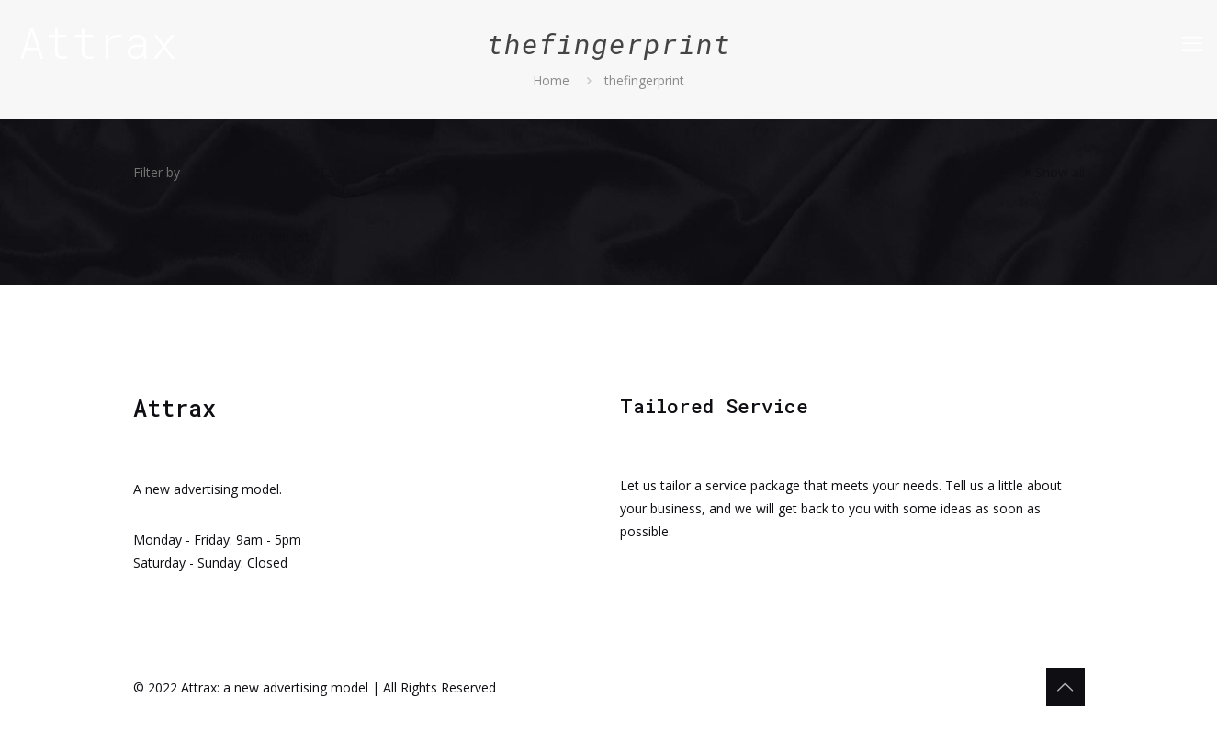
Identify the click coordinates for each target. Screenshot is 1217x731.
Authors (415, 172)
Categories (240, 172)
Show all (1053, 172)
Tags (332, 172)
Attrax (97, 42)
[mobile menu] (1192, 42)
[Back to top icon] (1065, 687)
